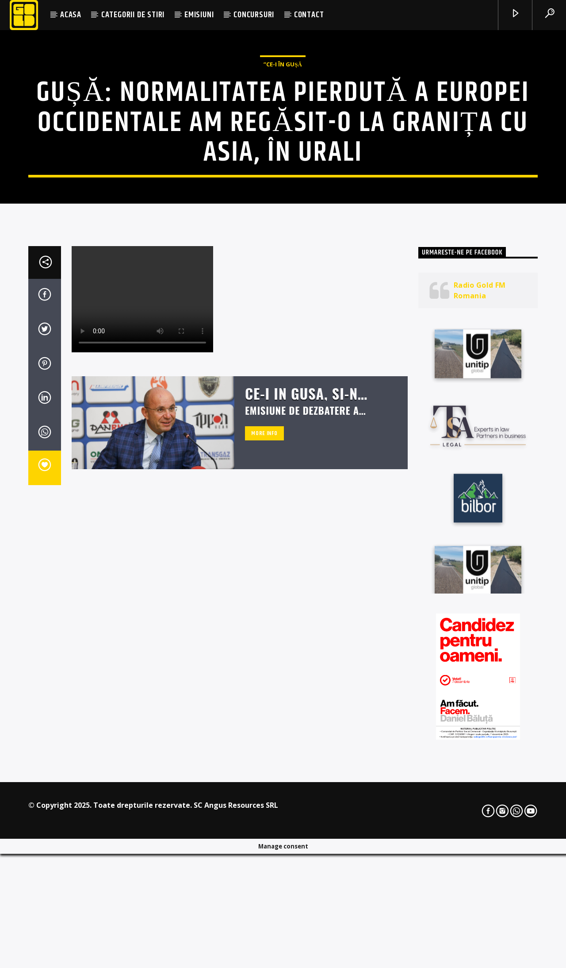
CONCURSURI (253, 14)
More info (264, 662)
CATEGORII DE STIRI (132, 14)
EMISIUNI (199, 14)
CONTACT (309, 14)
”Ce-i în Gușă (283, 168)
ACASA (70, 14)
